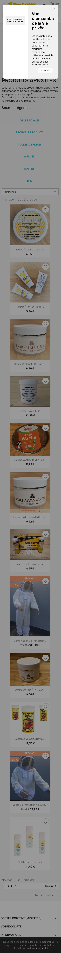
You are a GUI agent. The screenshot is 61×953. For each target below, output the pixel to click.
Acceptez (45, 70)
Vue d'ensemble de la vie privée (15, 20)
